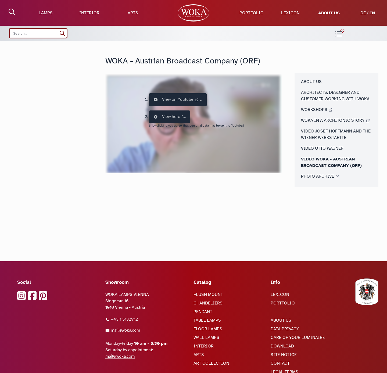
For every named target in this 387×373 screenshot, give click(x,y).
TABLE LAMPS (207, 320)
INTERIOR (89, 13)
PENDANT (203, 311)
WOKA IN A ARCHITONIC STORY (335, 120)
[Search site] (38, 33)
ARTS (133, 13)
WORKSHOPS (317, 109)
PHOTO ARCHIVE (320, 176)
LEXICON (290, 13)
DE (363, 13)
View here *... (169, 117)
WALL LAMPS (206, 337)
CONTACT (280, 363)
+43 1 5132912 (121, 319)
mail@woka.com (122, 330)
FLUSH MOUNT (208, 294)
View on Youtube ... (177, 99)
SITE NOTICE (284, 354)
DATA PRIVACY (285, 329)
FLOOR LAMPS (208, 329)
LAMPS (46, 13)
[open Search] (12, 12)
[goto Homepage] (193, 12)
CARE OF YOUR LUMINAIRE (298, 337)
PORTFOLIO (251, 13)
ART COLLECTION (211, 363)
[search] (62, 33)
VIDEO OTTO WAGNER (322, 148)
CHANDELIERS (208, 303)
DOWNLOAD (282, 346)
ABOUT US (329, 13)
